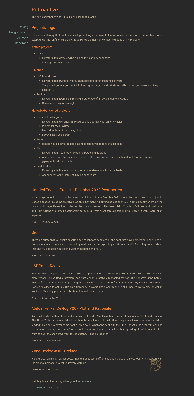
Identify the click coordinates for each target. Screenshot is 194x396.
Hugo (70, 381)
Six (34, 232)
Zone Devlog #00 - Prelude (54, 351)
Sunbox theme (84, 381)
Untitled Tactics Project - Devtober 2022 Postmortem (77, 190)
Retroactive (45, 10)
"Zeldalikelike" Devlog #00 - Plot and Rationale (71, 308)
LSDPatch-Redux (46, 266)
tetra (91, 157)
